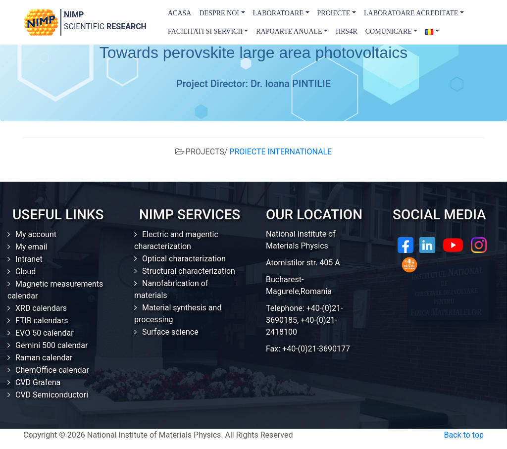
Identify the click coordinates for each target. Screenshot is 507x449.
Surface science (170, 332)
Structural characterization (188, 271)
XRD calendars (41, 308)
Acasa (179, 13)
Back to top (464, 435)
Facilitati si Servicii (205, 31)
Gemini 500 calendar (51, 345)
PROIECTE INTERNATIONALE (280, 151)
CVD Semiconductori (51, 394)
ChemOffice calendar (52, 370)
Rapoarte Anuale (289, 31)
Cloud (25, 271)
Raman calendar (44, 357)
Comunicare (388, 31)
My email (31, 246)
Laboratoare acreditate (411, 13)
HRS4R (346, 31)
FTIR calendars (41, 320)
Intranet (29, 259)
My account (35, 234)
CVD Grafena (37, 382)
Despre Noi (219, 13)
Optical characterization (184, 258)
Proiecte (334, 13)
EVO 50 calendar (44, 333)
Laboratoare (278, 13)
